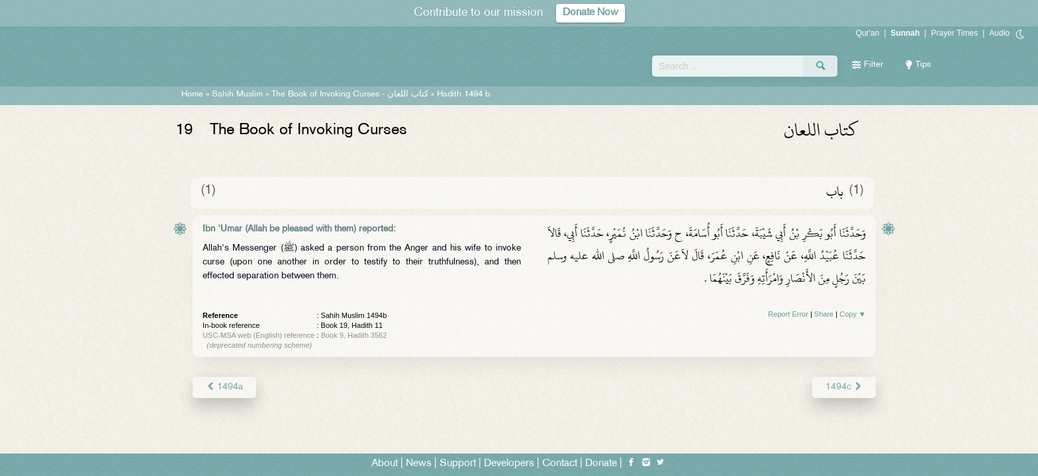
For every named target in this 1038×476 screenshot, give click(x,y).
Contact (559, 464)
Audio (999, 33)
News (419, 464)
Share (823, 314)
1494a (224, 387)
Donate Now (590, 13)
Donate (601, 464)
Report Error (788, 314)
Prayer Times (954, 33)
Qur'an (868, 33)
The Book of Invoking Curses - (349, 95)
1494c (844, 387)
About (384, 464)
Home (192, 95)
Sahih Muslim (237, 95)
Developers (509, 464)
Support (458, 464)
